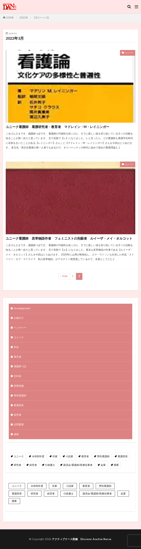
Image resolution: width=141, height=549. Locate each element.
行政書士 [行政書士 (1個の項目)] (50, 464)
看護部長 (19, 405)
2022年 (23, 17)
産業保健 (19, 385)
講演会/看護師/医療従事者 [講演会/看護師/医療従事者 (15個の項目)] (77, 464)
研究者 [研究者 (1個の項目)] (17, 464)
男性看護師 (20, 395)
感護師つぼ (20, 366)
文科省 (17, 376)
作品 (16, 347)
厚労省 (17, 356)
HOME (10, 17)
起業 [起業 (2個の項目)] (103, 464)
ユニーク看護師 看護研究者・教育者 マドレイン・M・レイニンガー (57, 127)
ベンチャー (20, 327)
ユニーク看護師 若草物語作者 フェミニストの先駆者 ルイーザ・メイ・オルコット (69, 238)
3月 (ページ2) (41, 17)
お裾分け (19, 317)
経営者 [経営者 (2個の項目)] (33, 464)
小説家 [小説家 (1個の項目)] (69, 456)
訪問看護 (19, 424)
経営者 (17, 414)
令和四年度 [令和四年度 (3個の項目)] (38, 456)
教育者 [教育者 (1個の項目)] (85, 456)
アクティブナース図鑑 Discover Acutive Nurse (81, 539)
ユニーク (129, 52)
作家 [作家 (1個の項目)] (55, 456)
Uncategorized (22, 308)
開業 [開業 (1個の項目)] (116, 464)
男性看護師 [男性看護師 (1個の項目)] (103, 456)
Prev (64, 276)
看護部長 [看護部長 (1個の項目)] (123, 456)
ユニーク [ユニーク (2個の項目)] (19, 456)
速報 (16, 434)
